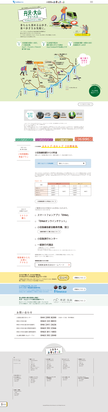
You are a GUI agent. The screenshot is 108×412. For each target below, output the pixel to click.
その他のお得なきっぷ (17, 375)
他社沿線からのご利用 (34, 368)
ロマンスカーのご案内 (17, 360)
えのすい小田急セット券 (66, 377)
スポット (32, 361)
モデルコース (33, 363)
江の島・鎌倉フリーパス (49, 359)
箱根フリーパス (32, 359)
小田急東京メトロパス (81, 359)
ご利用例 (15, 392)
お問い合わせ (49, 368)
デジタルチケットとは (17, 363)
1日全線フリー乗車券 (17, 389)
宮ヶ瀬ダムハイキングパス (34, 377)
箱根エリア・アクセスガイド (35, 367)
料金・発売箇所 (81, 364)
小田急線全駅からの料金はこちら (45, 201)
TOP (14, 357)
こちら (29, 125)
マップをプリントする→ (85, 104)
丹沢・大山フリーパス (65, 359)
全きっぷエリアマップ (17, 359)
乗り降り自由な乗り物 (34, 360)
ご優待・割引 (33, 364)
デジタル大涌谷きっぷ (17, 377)
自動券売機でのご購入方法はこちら (49, 232)
